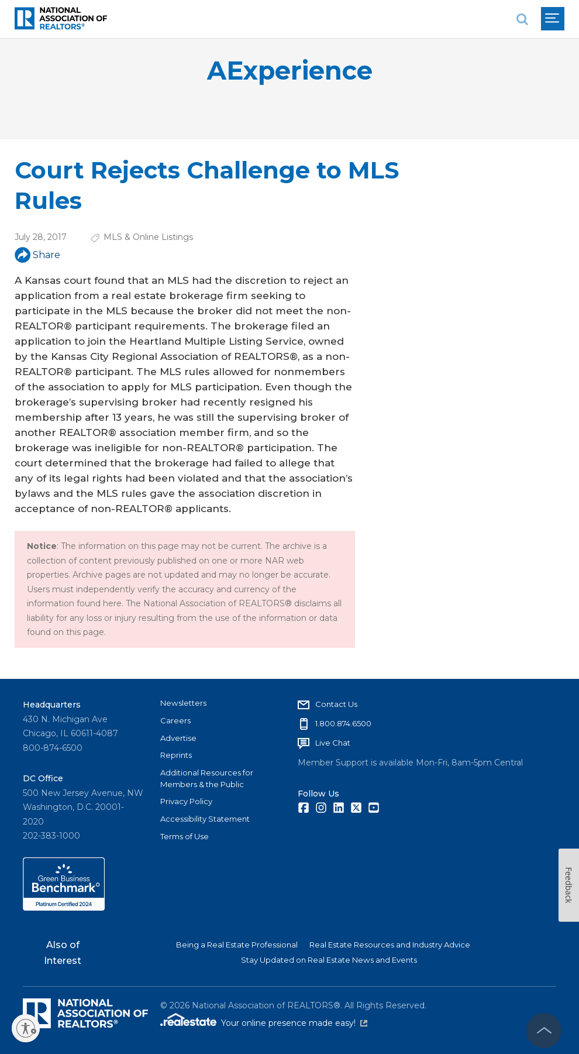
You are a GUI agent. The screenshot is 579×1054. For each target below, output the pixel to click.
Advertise (178, 738)
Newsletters (183, 703)
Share (37, 255)
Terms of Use (184, 836)
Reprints (176, 755)
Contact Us (336, 704)
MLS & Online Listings (148, 237)
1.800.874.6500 (343, 723)
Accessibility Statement (205, 818)
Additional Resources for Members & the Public (206, 778)
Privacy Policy (186, 801)
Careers (175, 720)
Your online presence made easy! (294, 1023)
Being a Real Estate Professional (237, 944)
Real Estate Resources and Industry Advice (389, 944)
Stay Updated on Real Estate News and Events (329, 959)
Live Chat (332, 742)
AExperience (290, 70)
